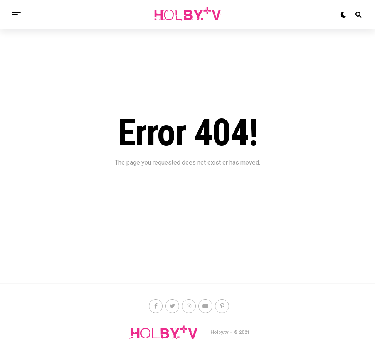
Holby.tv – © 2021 (230, 332)
